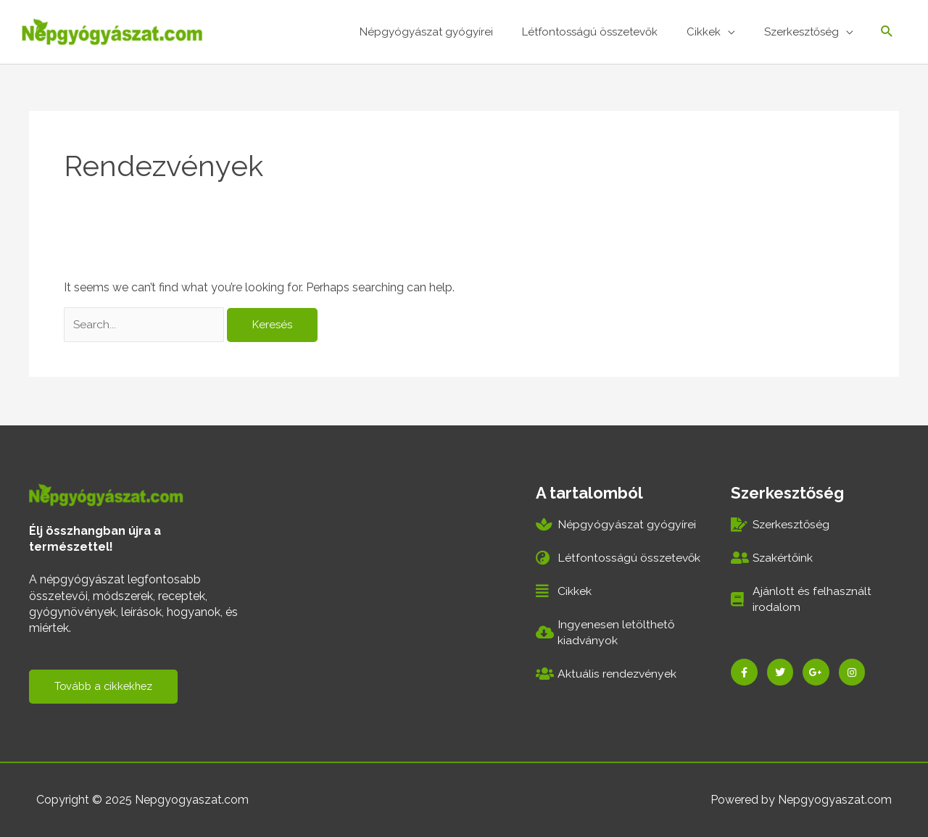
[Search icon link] (887, 33)
